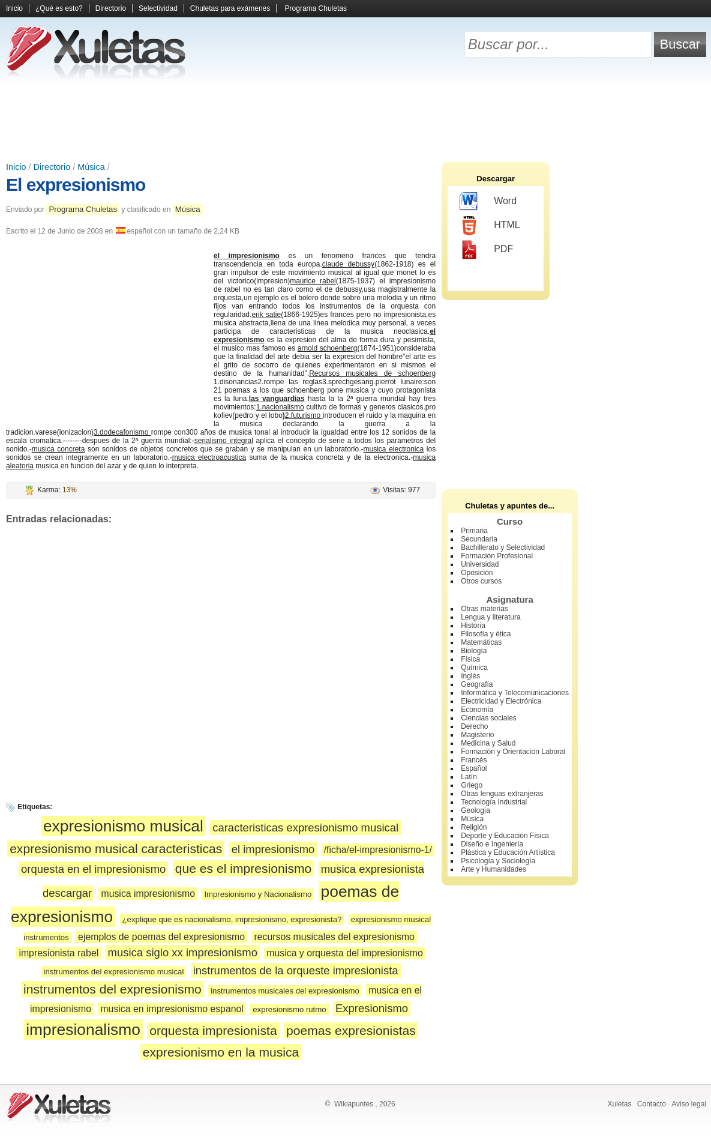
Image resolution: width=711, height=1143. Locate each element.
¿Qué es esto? (59, 8)
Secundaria (479, 539)
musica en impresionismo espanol (171, 1009)
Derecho (474, 726)
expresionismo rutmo (289, 1009)
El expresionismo (75, 185)
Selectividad (158, 8)
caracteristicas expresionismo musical (305, 827)
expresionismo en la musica (221, 1052)
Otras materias (484, 609)
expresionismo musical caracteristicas (116, 848)
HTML (490, 225)
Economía (477, 709)
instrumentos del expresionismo (112, 989)
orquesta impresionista (213, 1030)
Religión (474, 827)
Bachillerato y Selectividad (503, 547)
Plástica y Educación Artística (508, 852)
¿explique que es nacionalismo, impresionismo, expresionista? (232, 919)
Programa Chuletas (316, 8)
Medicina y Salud (488, 743)
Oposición (477, 572)
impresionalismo (83, 1030)
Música (91, 167)
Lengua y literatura (490, 617)
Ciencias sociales (489, 718)
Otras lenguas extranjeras (502, 793)
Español (474, 768)
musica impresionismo (148, 893)
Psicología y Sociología (498, 861)
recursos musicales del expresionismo (334, 937)
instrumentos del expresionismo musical (114, 971)
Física (470, 659)
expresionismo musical (123, 826)
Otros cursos (481, 581)
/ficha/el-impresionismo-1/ (378, 850)
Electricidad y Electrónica (501, 701)
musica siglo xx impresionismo (182, 952)
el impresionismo (273, 849)
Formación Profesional (497, 556)
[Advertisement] (355, 120)
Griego (471, 785)
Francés (474, 760)
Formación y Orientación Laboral (513, 751)
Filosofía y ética (486, 634)
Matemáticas (481, 642)
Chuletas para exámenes (230, 8)
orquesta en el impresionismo (93, 869)
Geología (475, 810)
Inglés (470, 676)
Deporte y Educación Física (505, 835)
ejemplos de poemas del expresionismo (161, 937)
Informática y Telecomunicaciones (515, 693)
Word (488, 201)
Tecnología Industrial (494, 802)
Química (474, 667)
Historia (473, 625)
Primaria (474, 530)
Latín (469, 777)
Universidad (480, 564)
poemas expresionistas (351, 1030)
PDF (486, 249)
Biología (474, 651)
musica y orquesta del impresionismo (344, 953)
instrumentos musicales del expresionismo (285, 990)
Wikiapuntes (353, 1104)
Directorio (110, 8)
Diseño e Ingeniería (492, 844)
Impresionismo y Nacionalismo (257, 894)
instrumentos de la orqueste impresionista (295, 970)
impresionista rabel (58, 953)
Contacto (651, 1104)
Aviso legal (688, 1104)
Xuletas (619, 1104)
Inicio (14, 8)
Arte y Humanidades (493, 869)
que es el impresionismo (243, 868)
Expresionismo (371, 1008)
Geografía (477, 684)
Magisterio (477, 735)
